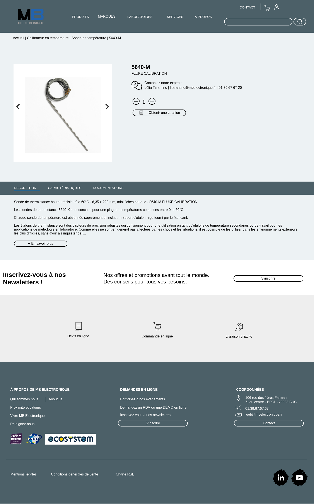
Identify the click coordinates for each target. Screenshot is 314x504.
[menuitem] (25, 187)
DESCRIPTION (25, 188)
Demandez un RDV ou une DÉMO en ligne (153, 407)
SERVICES (175, 17)
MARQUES (107, 16)
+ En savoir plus (40, 243)
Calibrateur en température (48, 38)
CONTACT (247, 7)
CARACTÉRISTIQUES (64, 188)
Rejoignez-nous (22, 424)
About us (55, 399)
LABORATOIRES (139, 17)
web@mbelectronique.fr (264, 414)
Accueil (19, 38)
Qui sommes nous (24, 399)
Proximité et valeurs (25, 407)
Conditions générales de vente (74, 474)
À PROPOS (203, 17)
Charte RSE (125, 474)
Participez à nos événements (142, 399)
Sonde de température (88, 38)
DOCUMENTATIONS (108, 188)
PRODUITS (80, 17)
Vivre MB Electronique (27, 416)
